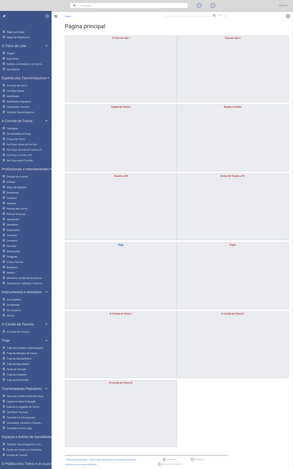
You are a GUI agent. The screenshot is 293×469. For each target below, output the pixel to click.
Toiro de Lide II (233, 38)
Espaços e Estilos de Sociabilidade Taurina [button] (27, 436)
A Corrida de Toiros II (232, 313)
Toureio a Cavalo (233, 107)
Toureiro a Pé (121, 176)
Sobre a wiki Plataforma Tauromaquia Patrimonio (112, 459)
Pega (121, 244)
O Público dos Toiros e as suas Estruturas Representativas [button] (27, 463)
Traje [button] (6, 340)
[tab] (4, 16)
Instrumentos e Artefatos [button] (22, 292)
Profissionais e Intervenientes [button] (25, 169)
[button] (56, 14)
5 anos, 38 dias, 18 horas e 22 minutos (182, 16)
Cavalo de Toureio (120, 107)
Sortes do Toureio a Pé (232, 176)
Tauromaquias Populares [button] (22, 388)
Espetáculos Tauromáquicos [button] (24, 78)
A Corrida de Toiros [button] (17, 120)
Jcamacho (206, 16)
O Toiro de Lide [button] (14, 45)
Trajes (232, 244)
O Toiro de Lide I (120, 38)
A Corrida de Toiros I (121, 313)
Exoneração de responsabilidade (81, 464)
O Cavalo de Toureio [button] (18, 324)
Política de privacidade (76, 459)
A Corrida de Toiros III (120, 382)
